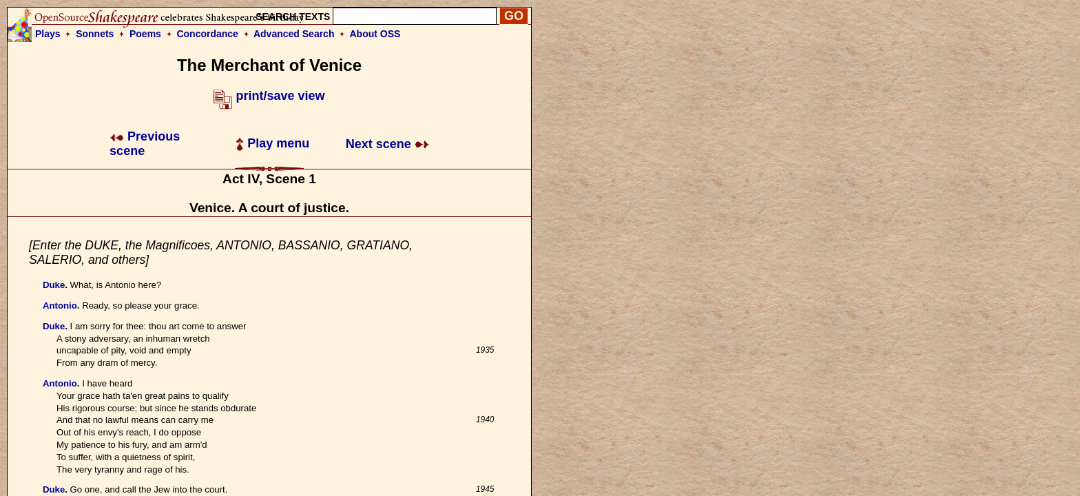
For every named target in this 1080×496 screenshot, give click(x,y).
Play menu (272, 143)
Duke (54, 285)
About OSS (375, 33)
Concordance (207, 33)
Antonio (60, 305)
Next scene (387, 144)
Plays (48, 33)
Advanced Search (294, 33)
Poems (145, 33)
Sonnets (95, 33)
